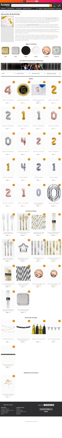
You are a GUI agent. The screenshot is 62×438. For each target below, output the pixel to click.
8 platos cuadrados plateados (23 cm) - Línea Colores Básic (23, 310)
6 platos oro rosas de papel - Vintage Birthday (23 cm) (38, 284)
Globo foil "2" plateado (39, 177)
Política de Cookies (4, 412)
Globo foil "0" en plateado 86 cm (8, 151)
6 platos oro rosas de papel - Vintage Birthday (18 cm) (53, 284)
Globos (3, 73)
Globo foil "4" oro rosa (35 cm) (23, 151)
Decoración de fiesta (9, 11)
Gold (5, 56)
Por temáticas (10, 8)
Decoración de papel (36, 73)
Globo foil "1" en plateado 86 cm (38, 125)
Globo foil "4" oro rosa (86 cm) (8, 100)
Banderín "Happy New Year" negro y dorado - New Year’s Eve (23, 340)
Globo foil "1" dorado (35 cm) (8, 177)
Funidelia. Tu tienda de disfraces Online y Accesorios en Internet (5, 5)
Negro (26, 56)
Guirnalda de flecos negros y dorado (38, 339)
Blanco (36, 56)
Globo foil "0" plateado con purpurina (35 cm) (38, 204)
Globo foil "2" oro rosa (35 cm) (38, 151)
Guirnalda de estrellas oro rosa (8, 339)
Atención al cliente (8, 405)
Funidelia (2, 11)
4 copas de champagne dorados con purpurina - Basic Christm (53, 233)
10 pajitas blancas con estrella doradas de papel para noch (38, 233)
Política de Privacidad (5, 411)
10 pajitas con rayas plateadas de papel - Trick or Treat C (23, 284)
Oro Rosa (46, 56)
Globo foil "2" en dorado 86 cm (53, 100)
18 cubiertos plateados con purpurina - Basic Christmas (8, 233)
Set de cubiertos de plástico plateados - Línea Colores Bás (8, 259)
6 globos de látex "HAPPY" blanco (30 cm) (39, 101)
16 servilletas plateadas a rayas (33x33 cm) (38, 259)
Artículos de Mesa (20, 73)
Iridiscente (56, 56)
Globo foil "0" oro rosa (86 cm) (54, 125)
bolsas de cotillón (50, 35)
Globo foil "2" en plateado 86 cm (8, 125)
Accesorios (18, 8)
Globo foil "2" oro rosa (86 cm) (8, 203)
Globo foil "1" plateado (54, 177)
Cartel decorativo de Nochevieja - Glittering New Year (8, 365)
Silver (15, 56)
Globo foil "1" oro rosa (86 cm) (23, 203)
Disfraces (3, 8)
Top (37, 8)
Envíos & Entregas (19, 410)
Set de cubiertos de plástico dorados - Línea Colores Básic (23, 233)
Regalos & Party (27, 8)
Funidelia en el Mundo (5, 409)
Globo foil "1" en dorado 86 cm (23, 125)
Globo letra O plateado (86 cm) (53, 203)
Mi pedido (18, 409)
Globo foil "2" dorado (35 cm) (54, 151)
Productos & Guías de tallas (21, 411)
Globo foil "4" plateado (23, 177)
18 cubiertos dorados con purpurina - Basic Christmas (8, 284)
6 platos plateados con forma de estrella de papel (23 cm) (23, 259)
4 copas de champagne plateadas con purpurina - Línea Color (8, 310)
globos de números (31, 27)
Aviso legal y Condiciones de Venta (7, 410)
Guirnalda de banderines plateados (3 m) (54, 340)
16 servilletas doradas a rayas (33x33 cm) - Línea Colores (53, 259)
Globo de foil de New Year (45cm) (23, 100)
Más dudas (18, 414)
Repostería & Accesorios (51, 73)
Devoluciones (18, 412)
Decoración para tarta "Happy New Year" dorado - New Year (8, 395)
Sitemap (2, 414)
